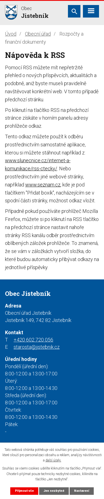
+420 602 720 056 (33, 340)
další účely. (53, 460)
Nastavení (81, 491)
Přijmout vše (24, 491)
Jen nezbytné (54, 491)
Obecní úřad (38, 34)
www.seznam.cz (42, 185)
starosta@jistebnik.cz (37, 347)
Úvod (10, 34)
